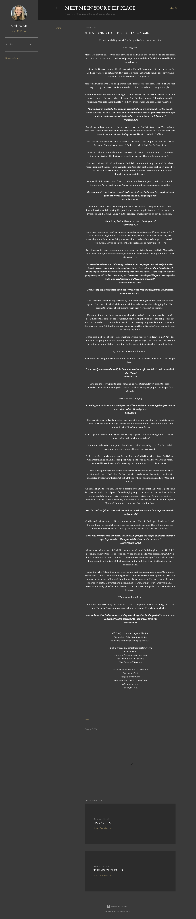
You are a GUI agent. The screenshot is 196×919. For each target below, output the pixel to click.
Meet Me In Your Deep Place (100, 8)
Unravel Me (103, 823)
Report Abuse (12, 58)
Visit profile (19, 31)
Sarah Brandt (19, 26)
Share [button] (58, 28)
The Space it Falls (108, 870)
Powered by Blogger (117, 906)
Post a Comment (106, 828)
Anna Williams (124, 911)
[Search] (174, 8)
